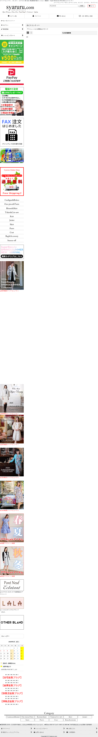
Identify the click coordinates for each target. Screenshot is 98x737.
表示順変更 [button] (66, 33)
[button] (12, 16)
